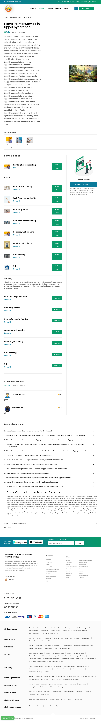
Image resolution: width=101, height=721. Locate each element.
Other (50, 641)
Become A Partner (54, 9)
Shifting (88, 691)
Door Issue (57, 646)
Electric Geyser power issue (75, 653)
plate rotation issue (55, 684)
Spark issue (82, 684)
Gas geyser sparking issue (70, 659)
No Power (39, 646)
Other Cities (8, 528)
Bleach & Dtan (58, 638)
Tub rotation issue (88, 676)
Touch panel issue (70, 684)
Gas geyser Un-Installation (37, 661)
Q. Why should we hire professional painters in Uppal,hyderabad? (26, 473)
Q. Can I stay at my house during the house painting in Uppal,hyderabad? (29, 455)
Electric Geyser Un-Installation (58, 656)
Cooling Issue (67, 646)
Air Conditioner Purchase (50, 633)
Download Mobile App (12, 2)
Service (60, 628)
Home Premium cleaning (53, 666)
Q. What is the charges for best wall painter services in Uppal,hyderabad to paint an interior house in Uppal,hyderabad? (45, 451)
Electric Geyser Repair (36, 653)
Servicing (32, 691)
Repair (53, 628)
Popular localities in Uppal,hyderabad (17, 523)
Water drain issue (74, 676)
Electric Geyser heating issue (55, 653)
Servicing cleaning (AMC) (63, 648)
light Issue (48, 646)
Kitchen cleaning (69, 666)
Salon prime (33, 641)
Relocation (66, 631)
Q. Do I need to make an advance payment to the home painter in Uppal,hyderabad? (33, 486)
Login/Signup (86, 9)
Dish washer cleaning (51, 706)
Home (6, 17)
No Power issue (34, 679)
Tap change (45, 694)
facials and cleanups (72, 638)
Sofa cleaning (33, 669)
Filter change (57, 691)
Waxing (31, 638)
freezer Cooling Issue (36, 648)
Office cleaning (82, 666)
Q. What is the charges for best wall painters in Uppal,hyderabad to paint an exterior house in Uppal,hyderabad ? (43, 440)
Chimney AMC (78, 699)
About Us (33, 9)
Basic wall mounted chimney (38, 699)
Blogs (66, 9)
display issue (62, 676)
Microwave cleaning (56, 687)
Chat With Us (8, 718)
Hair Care (42, 641)
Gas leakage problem (86, 628)
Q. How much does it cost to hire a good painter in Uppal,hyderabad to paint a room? (33, 460)
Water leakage (34, 631)
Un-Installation (56, 631)
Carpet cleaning (46, 669)
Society (30, 141)
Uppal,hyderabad (15, 17)
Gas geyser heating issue (51, 659)
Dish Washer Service (35, 706)
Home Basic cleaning (36, 666)
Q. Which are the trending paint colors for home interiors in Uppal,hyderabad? (31, 464)
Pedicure (48, 638)
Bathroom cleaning (78, 669)
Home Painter (27, 17)
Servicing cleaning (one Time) (84, 646)
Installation (45, 631)
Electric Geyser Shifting (77, 656)
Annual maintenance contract (39, 628)
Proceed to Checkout (83, 184)
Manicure (39, 638)
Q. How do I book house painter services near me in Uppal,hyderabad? (28, 431)
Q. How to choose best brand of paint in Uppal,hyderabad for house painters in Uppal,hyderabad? (37, 478)
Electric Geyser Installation (37, 656)
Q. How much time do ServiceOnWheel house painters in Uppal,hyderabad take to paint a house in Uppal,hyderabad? (44, 435)
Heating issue (33, 687)
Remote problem (34, 633)
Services (41, 9)
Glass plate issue (41, 684)
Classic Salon (85, 638)
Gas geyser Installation (56, 661)
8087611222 (11, 607)
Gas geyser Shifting (88, 659)
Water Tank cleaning (36, 672)
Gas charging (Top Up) (80, 631)
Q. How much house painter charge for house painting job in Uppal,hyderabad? (31, 482)
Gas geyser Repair (35, 659)
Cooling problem (70, 628)
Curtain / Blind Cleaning (61, 669)
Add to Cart (57, 166)
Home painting (9, 142)
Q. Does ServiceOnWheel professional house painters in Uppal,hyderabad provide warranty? (35, 469)
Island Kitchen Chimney (58, 699)
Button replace (56, 679)
